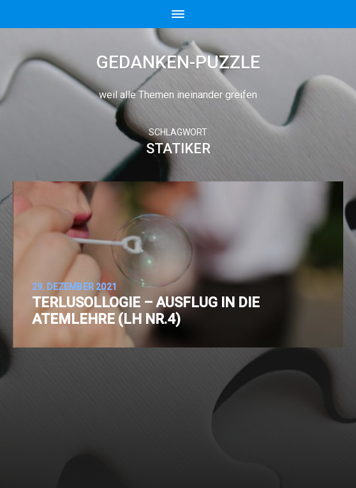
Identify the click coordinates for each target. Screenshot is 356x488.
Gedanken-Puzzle (178, 62)
